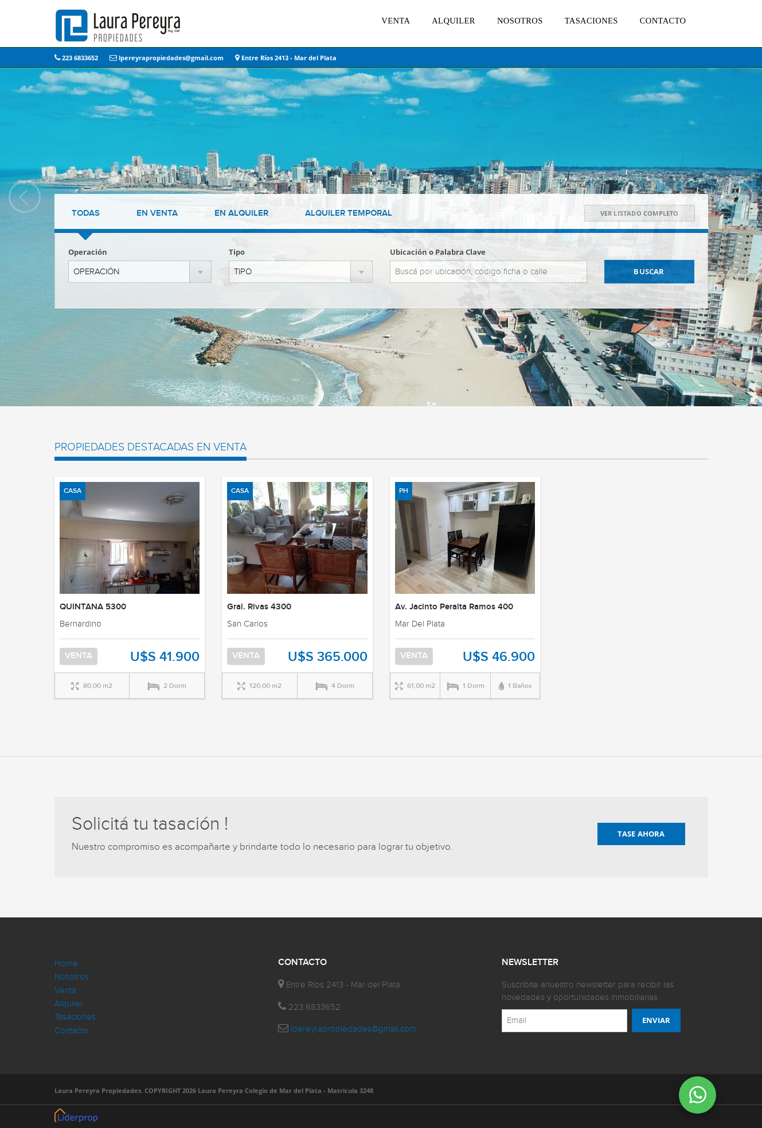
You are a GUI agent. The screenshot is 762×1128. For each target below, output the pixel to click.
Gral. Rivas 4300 (259, 607)
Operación (87, 252)
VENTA (395, 20)
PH (403, 491)
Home (66, 963)
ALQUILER (453, 20)
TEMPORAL (348, 213)
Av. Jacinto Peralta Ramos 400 (454, 607)
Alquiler (68, 1004)
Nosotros (71, 977)
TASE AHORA (641, 834)
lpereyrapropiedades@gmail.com (167, 57)
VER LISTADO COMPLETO (639, 213)
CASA (72, 491)
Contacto (71, 1031)
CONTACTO (663, 20)
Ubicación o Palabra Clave (438, 252)
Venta (65, 990)
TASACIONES (591, 20)
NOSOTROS (520, 20)
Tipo (237, 252)
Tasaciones (75, 1017)
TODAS (86, 213)
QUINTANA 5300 (93, 607)
